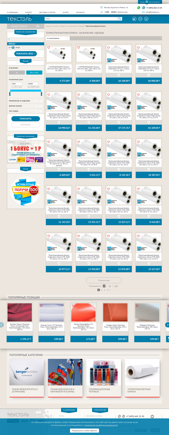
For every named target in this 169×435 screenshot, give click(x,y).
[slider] (9, 94)
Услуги (66, 12)
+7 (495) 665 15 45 (154, 8)
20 (104, 286)
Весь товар (34, 72)
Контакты (80, 12)
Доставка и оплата (47, 12)
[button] (168, 324)
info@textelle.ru (152, 12)
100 (116, 286)
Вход (142, 2)
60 (110, 286)
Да (17, 72)
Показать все (25, 53)
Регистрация (154, 2)
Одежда (11, 44)
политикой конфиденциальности (101, 425)
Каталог (28, 12)
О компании (12, 12)
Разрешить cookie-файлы (84, 431)
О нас (61, 416)
